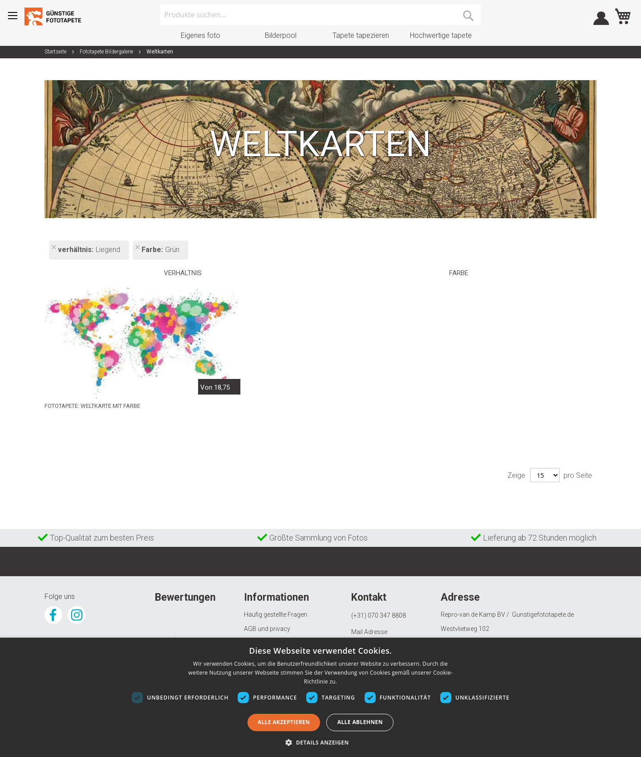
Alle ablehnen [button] (360, 722)
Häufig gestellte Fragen (275, 614)
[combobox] (320, 14)
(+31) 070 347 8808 (378, 615)
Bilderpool (280, 35)
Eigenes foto (200, 35)
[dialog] (320, 697)
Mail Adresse (369, 631)
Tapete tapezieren (361, 35)
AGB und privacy (267, 628)
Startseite (56, 52)
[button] (320, 742)
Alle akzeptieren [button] (284, 722)
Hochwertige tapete (441, 35)
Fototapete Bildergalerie (107, 52)
